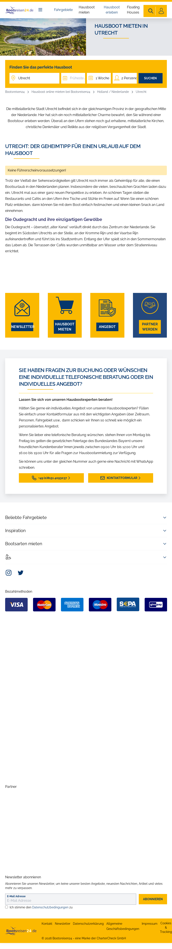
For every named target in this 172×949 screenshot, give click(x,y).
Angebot (107, 327)
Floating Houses (133, 9)
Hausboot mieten (87, 9)
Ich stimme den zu (41, 907)
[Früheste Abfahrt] (73, 78)
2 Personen (129, 78)
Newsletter (22, 327)
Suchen (150, 78)
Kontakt (47, 923)
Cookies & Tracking (166, 927)
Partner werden (150, 326)
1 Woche (102, 78)
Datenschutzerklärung (88, 923)
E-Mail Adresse (16, 896)
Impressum (149, 923)
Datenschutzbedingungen (50, 907)
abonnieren (153, 899)
